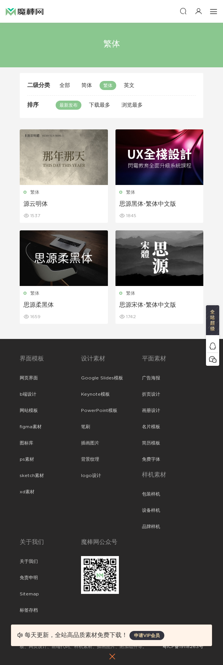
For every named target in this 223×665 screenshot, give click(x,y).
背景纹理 (90, 459)
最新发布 (68, 105)
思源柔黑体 (38, 305)
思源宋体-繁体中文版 (147, 305)
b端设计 (28, 394)
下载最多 (99, 105)
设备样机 (151, 510)
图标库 (26, 443)
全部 (64, 85)
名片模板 (151, 426)
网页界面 (29, 378)
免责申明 (29, 577)
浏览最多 (132, 105)
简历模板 (151, 443)
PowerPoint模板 (99, 410)
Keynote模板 (95, 394)
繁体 (107, 85)
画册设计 (151, 410)
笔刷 (85, 426)
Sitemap (29, 594)
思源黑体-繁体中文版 (147, 204)
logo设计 (91, 475)
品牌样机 (151, 526)
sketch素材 (32, 475)
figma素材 (31, 426)
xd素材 (27, 491)
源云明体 (35, 204)
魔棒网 (25, 11)
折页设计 (151, 394)
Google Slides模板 (102, 378)
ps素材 (27, 459)
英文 (129, 85)
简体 (86, 85)
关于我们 (29, 561)
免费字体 (151, 459)
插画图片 (90, 443)
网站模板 (29, 410)
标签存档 (29, 610)
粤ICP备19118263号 (182, 646)
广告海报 (151, 378)
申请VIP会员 (147, 635)
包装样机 (151, 494)
